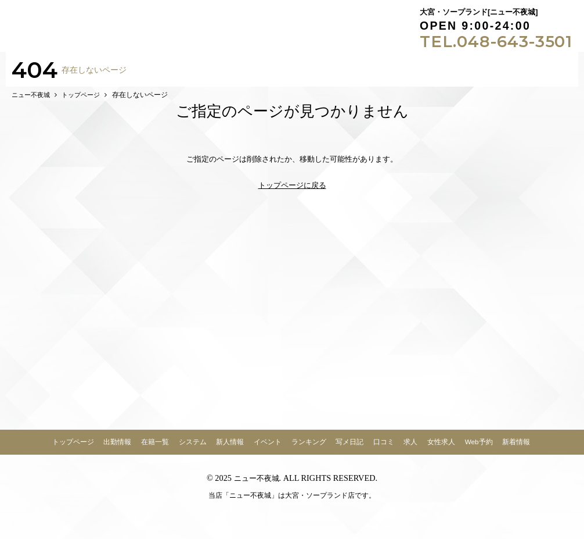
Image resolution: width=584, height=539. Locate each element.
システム (193, 448)
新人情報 (230, 448)
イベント (268, 448)
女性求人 (441, 448)
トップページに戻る (292, 191)
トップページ (73, 448)
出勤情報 (117, 448)
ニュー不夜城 (256, 484)
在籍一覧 (155, 448)
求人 (410, 448)
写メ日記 (349, 448)
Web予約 (479, 448)
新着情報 (516, 448)
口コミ (383, 448)
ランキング (308, 448)
